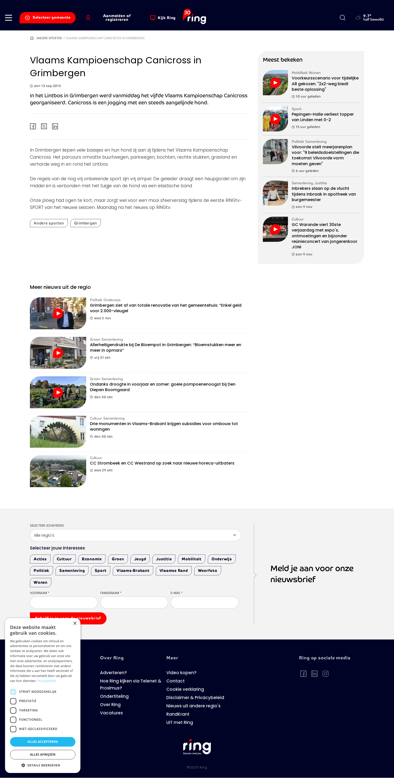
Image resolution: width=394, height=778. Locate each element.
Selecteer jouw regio (47, 525)
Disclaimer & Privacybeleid (195, 698)
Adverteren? (113, 673)
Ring (203, 767)
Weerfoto (207, 570)
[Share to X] (44, 126)
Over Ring (110, 705)
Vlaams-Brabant (133, 570)
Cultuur (64, 559)
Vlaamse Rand (174, 570)
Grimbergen (85, 223)
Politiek (41, 570)
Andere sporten (49, 38)
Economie (92, 559)
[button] (8, 17)
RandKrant (177, 714)
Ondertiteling (114, 697)
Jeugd (140, 559)
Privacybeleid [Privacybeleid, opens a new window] (46, 681)
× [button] (75, 623)
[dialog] (42, 695)
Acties (40, 559)
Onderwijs (222, 559)
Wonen (40, 582)
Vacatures (111, 713)
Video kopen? (181, 673)
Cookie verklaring (185, 690)
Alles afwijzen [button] (43, 754)
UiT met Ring (179, 723)
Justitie (164, 559)
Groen (118, 559)
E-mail (176, 593)
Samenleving (72, 570)
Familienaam (110, 593)
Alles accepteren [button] (43, 742)
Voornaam (39, 593)
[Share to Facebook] (33, 126)
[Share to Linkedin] (55, 126)
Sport (101, 570)
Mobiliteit (192, 559)
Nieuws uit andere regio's (193, 706)
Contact (175, 681)
